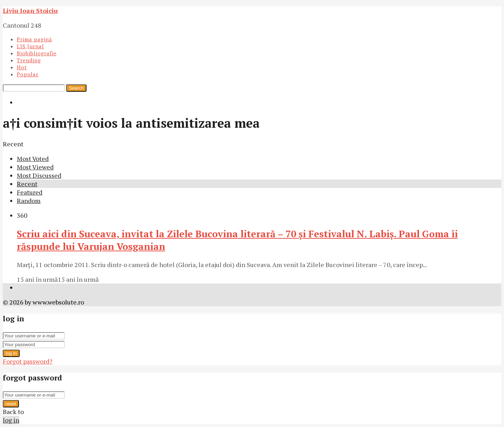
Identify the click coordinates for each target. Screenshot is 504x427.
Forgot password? (27, 361)
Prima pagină (34, 39)
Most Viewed (35, 167)
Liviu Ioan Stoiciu (30, 10)
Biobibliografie (37, 53)
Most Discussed (39, 175)
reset (11, 403)
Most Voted (33, 158)
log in (11, 353)
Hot (22, 67)
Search (76, 88)
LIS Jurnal (30, 46)
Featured (29, 192)
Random (29, 200)
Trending (29, 60)
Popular (27, 74)
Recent (27, 184)
